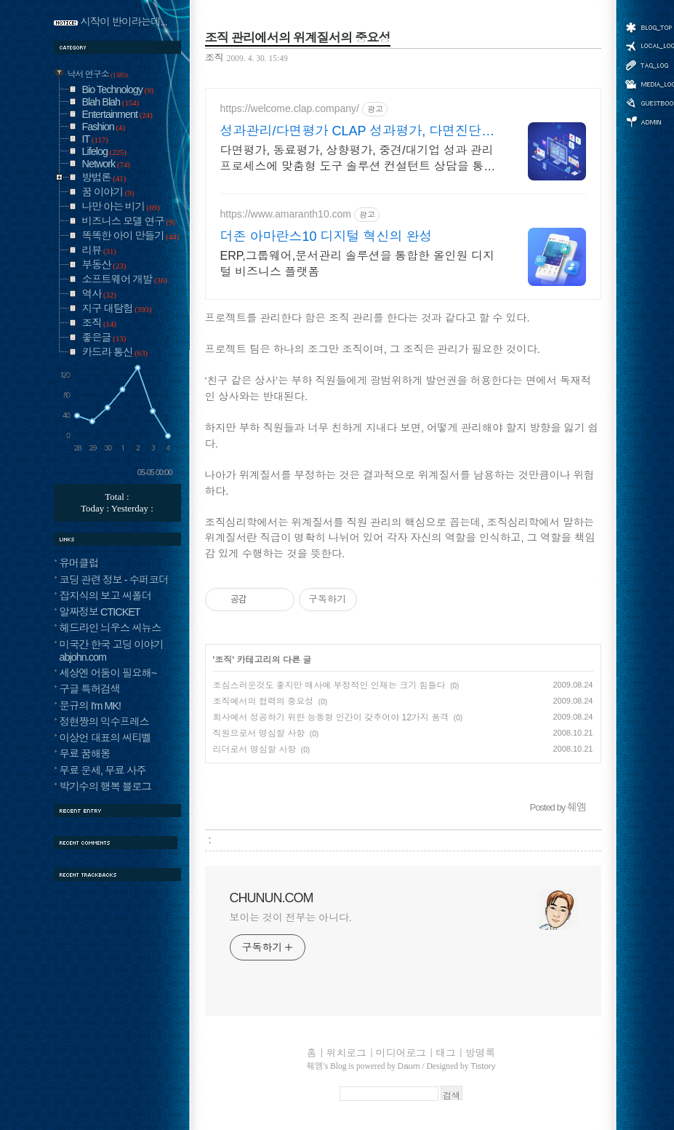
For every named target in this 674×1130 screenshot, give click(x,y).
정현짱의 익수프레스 (105, 722)
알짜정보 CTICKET (100, 612)
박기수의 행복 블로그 (106, 786)
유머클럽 (79, 563)
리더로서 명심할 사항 (255, 749)
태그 (446, 1053)
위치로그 (346, 1053)
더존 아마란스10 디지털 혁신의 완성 (326, 236)
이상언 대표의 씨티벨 (106, 738)
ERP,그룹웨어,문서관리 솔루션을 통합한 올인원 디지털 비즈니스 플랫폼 (357, 264)
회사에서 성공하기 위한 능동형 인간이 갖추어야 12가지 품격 (331, 717)
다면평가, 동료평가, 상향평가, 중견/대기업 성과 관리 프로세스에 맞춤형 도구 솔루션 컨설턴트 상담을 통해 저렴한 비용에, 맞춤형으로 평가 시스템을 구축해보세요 (358, 159)
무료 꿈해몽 (85, 754)
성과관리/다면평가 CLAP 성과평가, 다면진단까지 (357, 132)
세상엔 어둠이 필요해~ (108, 673)
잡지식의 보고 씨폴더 (106, 596)
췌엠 (315, 1066)
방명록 (480, 1053)
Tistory (482, 1066)
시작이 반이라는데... (124, 22)
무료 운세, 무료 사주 (103, 770)
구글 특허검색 (90, 689)
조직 (214, 57)
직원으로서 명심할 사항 (259, 733)
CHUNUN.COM (271, 898)
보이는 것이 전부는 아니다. (291, 917)
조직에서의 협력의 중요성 (263, 701)
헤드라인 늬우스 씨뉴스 (110, 628)
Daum (409, 1066)
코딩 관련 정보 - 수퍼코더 (114, 580)
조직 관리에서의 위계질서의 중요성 (297, 38)
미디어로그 (401, 1053)
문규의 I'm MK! (90, 706)
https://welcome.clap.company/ (289, 108)
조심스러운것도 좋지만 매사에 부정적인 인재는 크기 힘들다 (329, 685)
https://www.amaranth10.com (286, 214)
